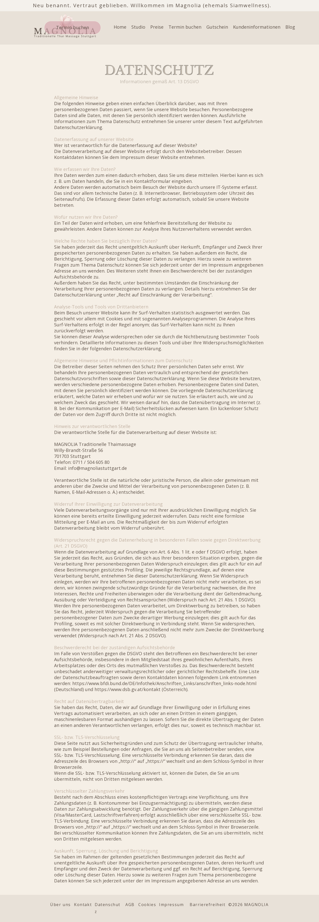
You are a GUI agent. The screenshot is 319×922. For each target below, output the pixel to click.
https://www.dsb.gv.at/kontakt (127, 689)
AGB (130, 904)
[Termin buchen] (72, 27)
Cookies (147, 904)
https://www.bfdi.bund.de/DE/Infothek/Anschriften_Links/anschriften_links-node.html (164, 683)
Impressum (171, 904)
